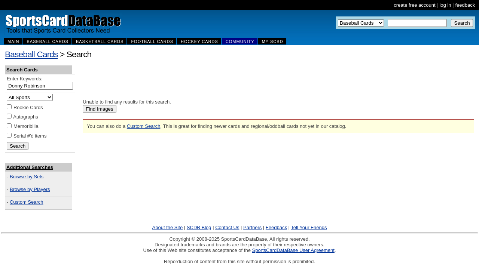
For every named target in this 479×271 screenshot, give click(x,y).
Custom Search (26, 202)
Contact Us (227, 227)
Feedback (276, 227)
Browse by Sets (26, 176)
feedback (465, 5)
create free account (414, 5)
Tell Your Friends (309, 227)
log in (445, 5)
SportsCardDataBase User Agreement (293, 250)
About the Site (167, 227)
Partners (252, 227)
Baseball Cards (31, 54)
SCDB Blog (199, 227)
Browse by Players (30, 189)
